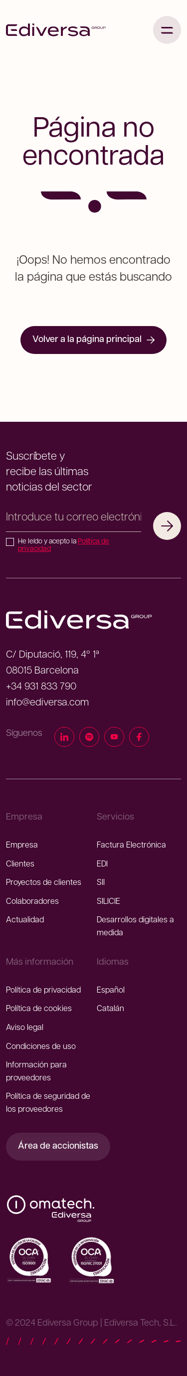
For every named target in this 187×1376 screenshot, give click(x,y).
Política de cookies (39, 1009)
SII (101, 883)
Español (111, 991)
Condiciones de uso (41, 1047)
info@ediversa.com (47, 703)
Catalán (110, 1009)
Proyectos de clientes (43, 883)
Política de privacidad (43, 991)
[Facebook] (139, 739)
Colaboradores (32, 902)
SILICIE (108, 902)
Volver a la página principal (93, 339)
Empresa (22, 846)
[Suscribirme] (167, 526)
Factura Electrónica (131, 846)
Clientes (20, 864)
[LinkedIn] (64, 739)
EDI (102, 864)
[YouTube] (114, 739)
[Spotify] (89, 739)
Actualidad (25, 920)
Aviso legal (24, 1028)
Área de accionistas (58, 1146)
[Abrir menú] (167, 30)
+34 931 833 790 (41, 687)
